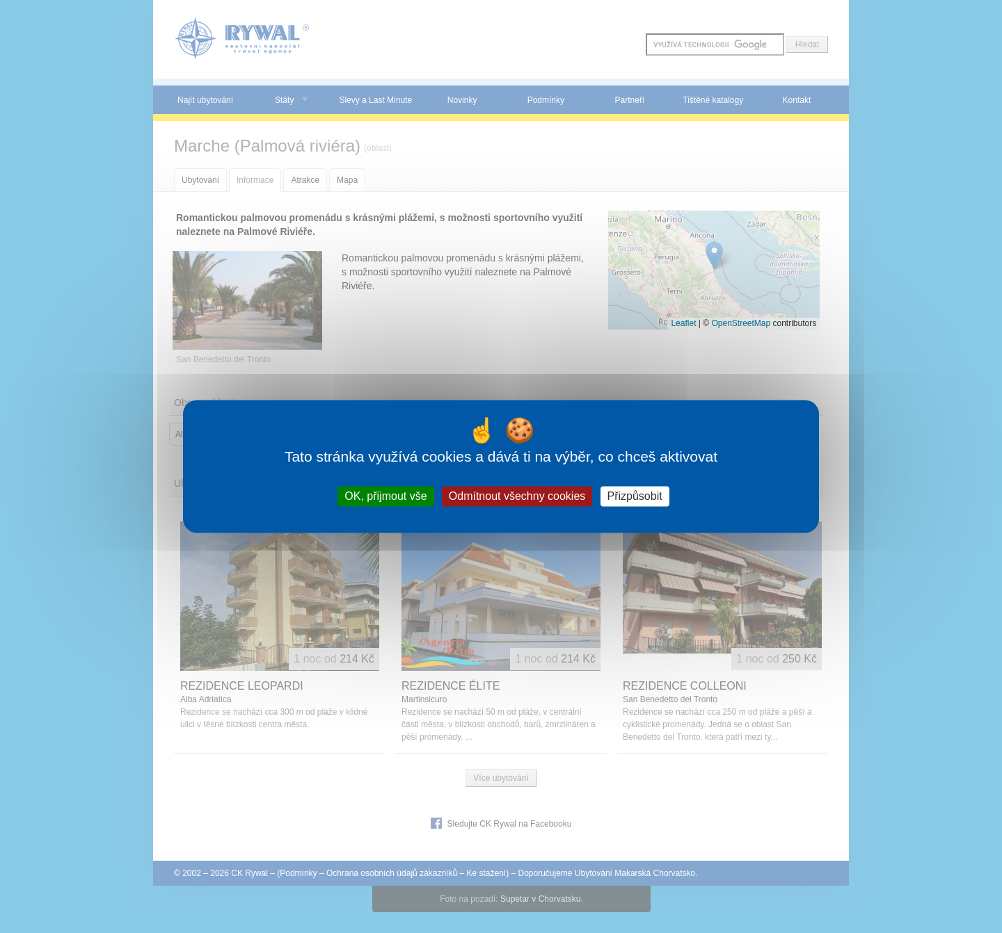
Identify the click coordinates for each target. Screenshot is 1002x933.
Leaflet (683, 323)
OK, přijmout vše (385, 496)
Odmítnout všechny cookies (517, 496)
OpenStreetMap (740, 323)
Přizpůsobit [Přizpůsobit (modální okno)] (634, 496)
